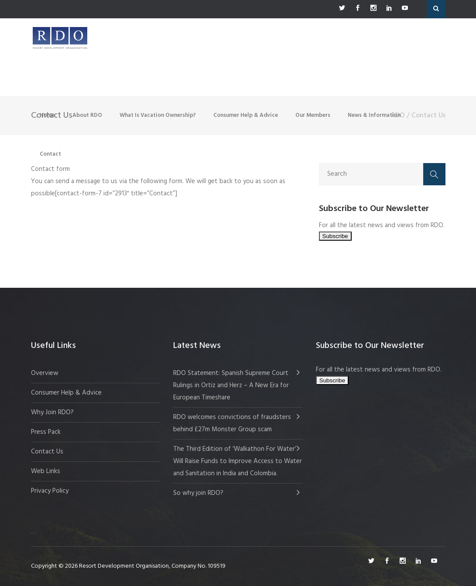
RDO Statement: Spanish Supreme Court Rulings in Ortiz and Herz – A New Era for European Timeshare (231, 385)
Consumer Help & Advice (66, 393)
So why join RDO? (198, 493)
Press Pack (46, 432)
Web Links (45, 471)
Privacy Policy (49, 491)
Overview (44, 373)
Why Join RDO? (52, 412)
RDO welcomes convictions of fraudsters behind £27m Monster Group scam (232, 423)
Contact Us (47, 451)
